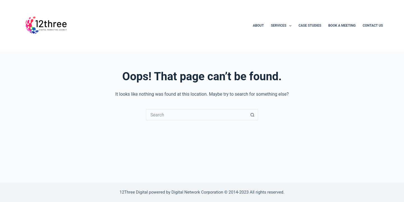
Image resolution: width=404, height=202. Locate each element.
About (258, 25)
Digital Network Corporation (197, 192)
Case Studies (310, 25)
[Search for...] (196, 114)
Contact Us (373, 25)
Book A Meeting (342, 25)
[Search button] (252, 114)
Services (282, 25)
